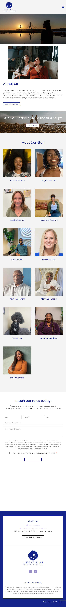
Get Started (32, 125)
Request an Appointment (33, 537)
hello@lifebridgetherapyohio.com (33, 528)
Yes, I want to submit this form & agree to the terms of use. (35, 453)
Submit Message (33, 459)
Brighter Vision (58, 602)
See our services (11, 104)
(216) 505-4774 (33, 525)
